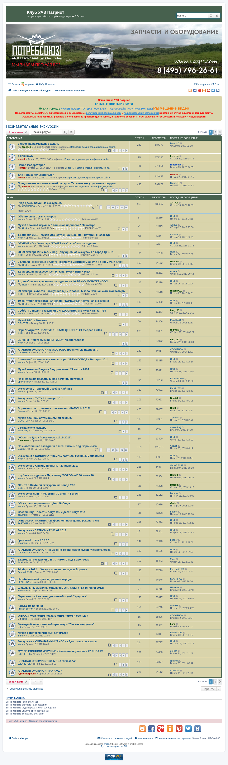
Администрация (27, 673)
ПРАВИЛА (113, 108)
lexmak (21, 159)
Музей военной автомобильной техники (45, 417)
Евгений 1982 (25, 572)
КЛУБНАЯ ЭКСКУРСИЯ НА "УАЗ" (40, 670)
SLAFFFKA (23, 582)
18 (117, 207)
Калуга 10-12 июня (30, 605)
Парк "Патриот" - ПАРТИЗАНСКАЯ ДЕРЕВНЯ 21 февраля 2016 (60, 330)
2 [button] (215, 132)
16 (108, 207)
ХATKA (174, 202)
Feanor (173, 511)
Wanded (26, 147)
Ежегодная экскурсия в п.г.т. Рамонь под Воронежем (53, 559)
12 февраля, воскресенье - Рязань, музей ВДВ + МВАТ (55, 271)
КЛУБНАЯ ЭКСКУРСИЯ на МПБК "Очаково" (47, 661)
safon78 (174, 605)
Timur (21, 635)
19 (122, 207)
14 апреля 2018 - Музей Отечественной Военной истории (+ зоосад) (64, 234)
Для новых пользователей (36, 174)
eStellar (174, 234)
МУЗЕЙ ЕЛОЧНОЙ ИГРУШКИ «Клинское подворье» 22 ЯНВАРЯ (60, 651)
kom (172, 624)
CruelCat (174, 670)
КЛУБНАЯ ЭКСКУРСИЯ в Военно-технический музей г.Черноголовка (64, 549)
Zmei (20, 562)
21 (122, 450)
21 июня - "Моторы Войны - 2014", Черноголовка (51, 339)
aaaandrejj (23, 430)
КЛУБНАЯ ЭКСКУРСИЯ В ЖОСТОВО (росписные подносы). (58, 349)
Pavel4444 (175, 320)
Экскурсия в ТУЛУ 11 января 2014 (40, 398)
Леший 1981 (176, 465)
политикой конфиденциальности (104, 113)
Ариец (173, 271)
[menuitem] (39, 84)
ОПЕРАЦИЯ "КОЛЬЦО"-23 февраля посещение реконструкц (58, 520)
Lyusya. (174, 156)
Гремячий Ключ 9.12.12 (33, 540)
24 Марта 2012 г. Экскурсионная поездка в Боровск (52, 569)
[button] (220, 132)
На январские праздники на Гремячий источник (50, 378)
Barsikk (174, 398)
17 (113, 207)
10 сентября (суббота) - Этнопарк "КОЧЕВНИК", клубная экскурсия (63, 300)
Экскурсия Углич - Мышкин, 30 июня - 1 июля (48, 493)
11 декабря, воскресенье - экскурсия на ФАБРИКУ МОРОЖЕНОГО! (63, 281)
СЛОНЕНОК (28, 206)
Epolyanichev (24, 381)
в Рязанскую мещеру (32, 427)
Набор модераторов (31, 165)
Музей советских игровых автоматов (43, 632)
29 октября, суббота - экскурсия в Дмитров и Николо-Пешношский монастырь (71, 291)
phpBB (107, 744)
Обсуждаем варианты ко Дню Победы (44, 503)
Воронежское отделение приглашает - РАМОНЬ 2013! (54, 408)
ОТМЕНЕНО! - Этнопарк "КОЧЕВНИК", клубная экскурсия (57, 243)
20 (126, 207)
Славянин (23, 440)
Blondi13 (174, 143)
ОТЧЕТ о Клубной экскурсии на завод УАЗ (46, 485)
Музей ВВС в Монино (32, 320)
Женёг (173, 651)
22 (126, 450)
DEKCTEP (23, 323)
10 (126, 412)
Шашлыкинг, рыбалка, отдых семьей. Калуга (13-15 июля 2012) (61, 587)
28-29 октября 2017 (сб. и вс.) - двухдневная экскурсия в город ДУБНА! (66, 252)
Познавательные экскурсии (32, 126)
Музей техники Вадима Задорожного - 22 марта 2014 (53, 369)
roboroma (175, 164)
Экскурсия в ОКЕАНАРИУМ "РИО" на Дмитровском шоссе (57, 641)
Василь (174, 493)
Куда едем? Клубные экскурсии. (40, 203)
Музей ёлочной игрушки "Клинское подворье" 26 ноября (56, 225)
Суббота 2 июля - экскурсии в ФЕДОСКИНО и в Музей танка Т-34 (62, 310)
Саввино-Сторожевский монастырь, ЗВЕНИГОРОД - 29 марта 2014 (63, 359)
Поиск (137, 108)
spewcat (174, 660)
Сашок (21, 411)
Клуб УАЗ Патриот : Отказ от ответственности (32, 721)
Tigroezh (174, 417)
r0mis (173, 503)
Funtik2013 (175, 388)
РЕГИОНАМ (25, 156)
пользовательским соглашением (141, 113)
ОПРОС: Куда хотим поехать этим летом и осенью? (53, 615)
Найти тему (126, 108)
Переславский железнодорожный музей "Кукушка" (52, 596)
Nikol (173, 408)
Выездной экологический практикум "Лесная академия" (56, 624)
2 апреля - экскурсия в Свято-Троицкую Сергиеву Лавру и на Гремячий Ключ (70, 261)
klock (20, 219)
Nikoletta (22, 590)
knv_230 (174, 310)
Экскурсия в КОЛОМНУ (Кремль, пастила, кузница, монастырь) (61, 455)
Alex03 (173, 224)
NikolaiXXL (176, 290)
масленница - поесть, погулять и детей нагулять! (51, 512)
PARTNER (23, 523)
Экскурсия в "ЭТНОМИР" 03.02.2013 (42, 530)
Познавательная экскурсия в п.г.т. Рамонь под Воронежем (57, 446)
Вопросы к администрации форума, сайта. (93, 147)
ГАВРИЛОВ (176, 632)
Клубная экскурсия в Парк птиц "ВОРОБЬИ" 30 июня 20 (56, 475)
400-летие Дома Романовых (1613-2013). (45, 437)
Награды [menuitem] (29, 84)
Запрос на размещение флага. (38, 143)
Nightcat (174, 329)
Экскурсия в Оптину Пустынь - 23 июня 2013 (48, 465)
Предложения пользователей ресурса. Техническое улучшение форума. (67, 183)
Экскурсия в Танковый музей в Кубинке (45, 388)
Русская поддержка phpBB (114, 746)
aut (19, 627)
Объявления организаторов (37, 216)
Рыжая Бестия (25, 608)
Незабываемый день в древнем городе (45, 579)
